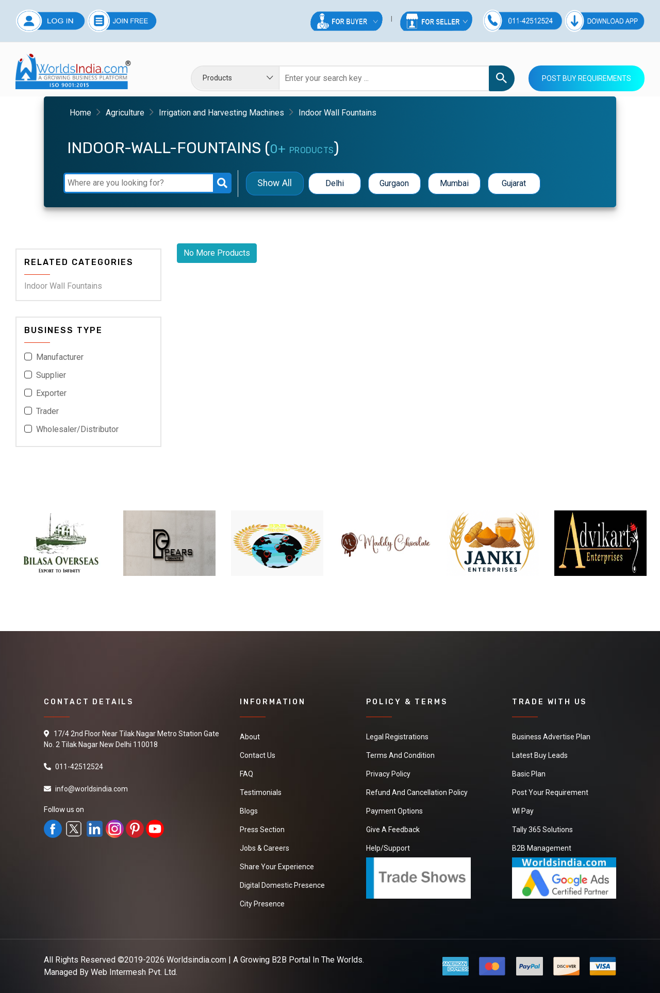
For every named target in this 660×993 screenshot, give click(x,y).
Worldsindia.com (196, 960)
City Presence (262, 904)
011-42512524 (79, 767)
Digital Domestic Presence (282, 885)
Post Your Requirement (550, 792)
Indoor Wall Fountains (63, 286)
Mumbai (454, 183)
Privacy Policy (388, 774)
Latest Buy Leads (540, 755)
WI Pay (523, 811)
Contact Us (257, 755)
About (250, 737)
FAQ (246, 774)
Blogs (249, 811)
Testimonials (261, 792)
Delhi (334, 183)
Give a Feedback (393, 829)
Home (80, 113)
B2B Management (541, 848)
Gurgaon (394, 183)
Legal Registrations (397, 737)
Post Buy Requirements (586, 78)
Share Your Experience (277, 867)
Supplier (51, 375)
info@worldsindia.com (91, 789)
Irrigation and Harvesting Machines (221, 113)
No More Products (217, 253)
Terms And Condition (400, 755)
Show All (274, 183)
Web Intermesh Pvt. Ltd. (134, 972)
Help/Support (388, 848)
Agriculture (125, 113)
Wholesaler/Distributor (77, 429)
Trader (47, 411)
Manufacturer (60, 357)
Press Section (262, 829)
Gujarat (514, 183)
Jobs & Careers (264, 848)
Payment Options (394, 811)
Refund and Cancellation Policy (417, 792)
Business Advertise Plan (551, 737)
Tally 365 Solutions (542, 829)
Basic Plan (529, 774)
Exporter (51, 393)
